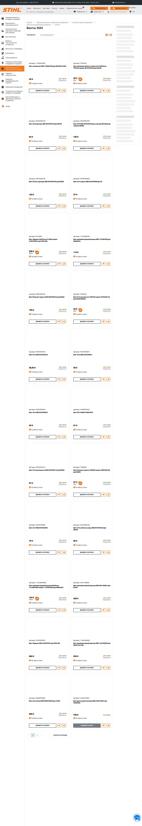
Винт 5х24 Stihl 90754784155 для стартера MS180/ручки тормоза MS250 (91, 125)
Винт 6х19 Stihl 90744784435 (38, 528)
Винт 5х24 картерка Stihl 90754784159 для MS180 (45, 124)
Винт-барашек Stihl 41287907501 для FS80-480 (44, 643)
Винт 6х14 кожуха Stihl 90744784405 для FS (87, 181)
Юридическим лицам (74, 8)
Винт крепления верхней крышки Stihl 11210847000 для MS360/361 (91, 240)
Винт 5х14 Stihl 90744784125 (38, 355)
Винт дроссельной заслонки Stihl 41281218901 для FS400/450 (90, 702)
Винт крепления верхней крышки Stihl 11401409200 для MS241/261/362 (91, 644)
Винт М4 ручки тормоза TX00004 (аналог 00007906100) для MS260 (91, 471)
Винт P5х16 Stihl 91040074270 (83, 412)
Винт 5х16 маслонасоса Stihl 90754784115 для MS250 (46, 470)
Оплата (54, 8)
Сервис (62, 8)
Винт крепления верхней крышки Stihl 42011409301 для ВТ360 (91, 586)
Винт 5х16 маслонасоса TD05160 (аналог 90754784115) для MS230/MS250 (91, 298)
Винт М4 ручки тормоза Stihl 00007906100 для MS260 (46, 297)
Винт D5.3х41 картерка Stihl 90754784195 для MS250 (46, 181)
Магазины (37, 8)
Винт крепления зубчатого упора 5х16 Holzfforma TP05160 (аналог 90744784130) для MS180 (89, 67)
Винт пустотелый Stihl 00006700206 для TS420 (44, 701)
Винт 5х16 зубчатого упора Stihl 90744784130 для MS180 (89, 529)
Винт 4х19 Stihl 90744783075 (38, 412)
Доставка (46, 8)
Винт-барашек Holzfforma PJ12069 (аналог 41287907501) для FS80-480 (43, 240)
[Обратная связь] (137, 818)
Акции (29, 8)
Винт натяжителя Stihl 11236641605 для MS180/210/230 (47, 66)
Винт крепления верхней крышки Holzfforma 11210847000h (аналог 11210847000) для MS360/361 (46, 586)
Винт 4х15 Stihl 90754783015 (82, 355)
